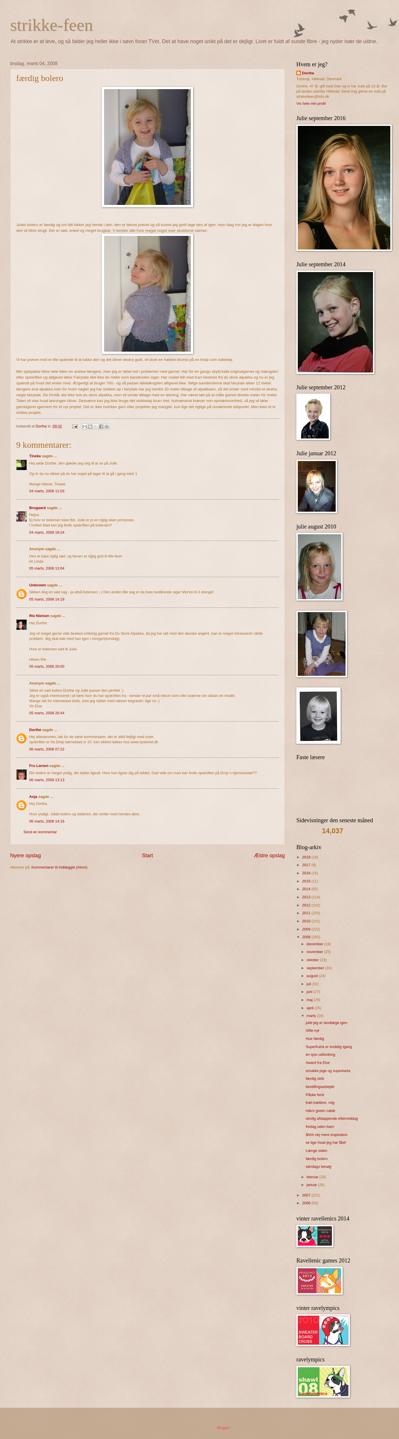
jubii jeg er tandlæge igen (326, 1022)
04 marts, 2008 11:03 (46, 491)
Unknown (37, 585)
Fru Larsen (39, 765)
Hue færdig (315, 1038)
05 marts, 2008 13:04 (46, 568)
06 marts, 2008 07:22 (46, 749)
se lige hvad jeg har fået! (326, 1142)
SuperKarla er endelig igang (329, 1047)
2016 (306, 873)
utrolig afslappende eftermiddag (332, 1118)
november (315, 952)
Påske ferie (315, 1095)
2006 (306, 1203)
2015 (306, 881)
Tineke (35, 456)
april (310, 1008)
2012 (306, 905)
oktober (313, 960)
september (315, 968)
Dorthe (35, 730)
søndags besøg (318, 1166)
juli (309, 984)
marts (311, 1016)
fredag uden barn (320, 1126)
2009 (306, 929)
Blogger (223, 1427)
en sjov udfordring (320, 1054)
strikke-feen (51, 24)
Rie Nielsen (39, 616)
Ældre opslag (269, 855)
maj (309, 1000)
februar (312, 1177)
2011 (306, 913)
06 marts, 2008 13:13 (46, 780)
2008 (306, 937)
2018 (306, 857)
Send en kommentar (40, 832)
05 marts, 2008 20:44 (46, 713)
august (312, 976)
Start (147, 855)
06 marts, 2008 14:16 (46, 821)
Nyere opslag (25, 855)
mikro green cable (320, 1110)
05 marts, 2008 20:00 (46, 666)
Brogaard (37, 508)
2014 (306, 889)
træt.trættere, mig (320, 1102)
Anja (33, 796)
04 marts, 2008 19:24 (46, 532)
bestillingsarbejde (320, 1086)
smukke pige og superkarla (328, 1071)
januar (312, 1185)
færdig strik (315, 1078)
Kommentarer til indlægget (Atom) (59, 867)
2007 (306, 1195)
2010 (306, 921)
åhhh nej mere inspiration (327, 1135)
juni (309, 992)
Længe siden (316, 1150)
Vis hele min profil (311, 103)
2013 (306, 897)
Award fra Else (318, 1062)
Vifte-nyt (312, 1030)
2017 (306, 865)
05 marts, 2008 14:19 (46, 599)
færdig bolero (317, 1159)
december (315, 944)
